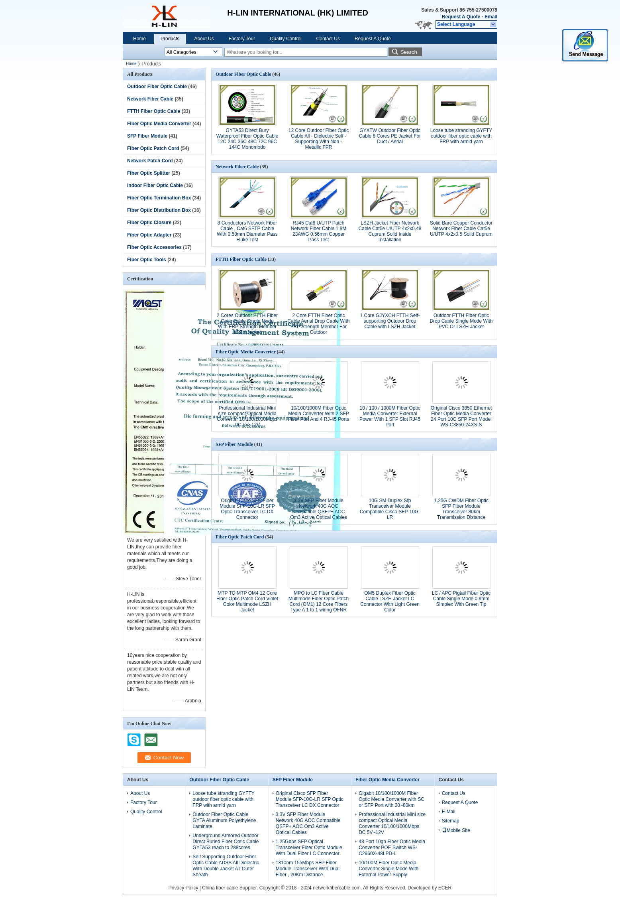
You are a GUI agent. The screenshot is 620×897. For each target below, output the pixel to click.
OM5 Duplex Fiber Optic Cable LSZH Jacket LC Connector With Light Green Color (390, 601)
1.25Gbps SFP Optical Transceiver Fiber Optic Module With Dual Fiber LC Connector (309, 847)
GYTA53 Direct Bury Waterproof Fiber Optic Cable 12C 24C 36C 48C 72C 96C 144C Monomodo (247, 139)
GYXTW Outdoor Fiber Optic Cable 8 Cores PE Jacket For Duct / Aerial (390, 136)
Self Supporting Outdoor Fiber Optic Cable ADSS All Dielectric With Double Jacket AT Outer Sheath (225, 865)
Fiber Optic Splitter (148, 173)
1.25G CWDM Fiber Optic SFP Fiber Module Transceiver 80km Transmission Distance (461, 509)
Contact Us (328, 38)
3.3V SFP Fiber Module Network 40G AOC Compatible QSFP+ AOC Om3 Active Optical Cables (318, 509)
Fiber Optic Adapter (149, 235)
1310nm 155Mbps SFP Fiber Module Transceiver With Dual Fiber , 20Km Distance (307, 868)
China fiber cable (220, 888)
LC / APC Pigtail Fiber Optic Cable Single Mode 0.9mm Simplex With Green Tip (461, 598)
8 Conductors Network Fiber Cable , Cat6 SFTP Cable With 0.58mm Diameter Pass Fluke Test (247, 231)
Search (408, 52)
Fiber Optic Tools (146, 259)
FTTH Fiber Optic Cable (153, 111)
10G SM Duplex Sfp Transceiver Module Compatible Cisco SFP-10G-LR (390, 509)
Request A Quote (461, 17)
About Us (204, 38)
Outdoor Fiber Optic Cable (157, 86)
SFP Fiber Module (147, 136)
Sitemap (450, 821)
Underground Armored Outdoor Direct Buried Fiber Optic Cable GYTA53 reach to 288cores (225, 841)
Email (491, 17)
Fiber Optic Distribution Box (159, 210)
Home (139, 38)
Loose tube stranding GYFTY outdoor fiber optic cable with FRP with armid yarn (461, 136)
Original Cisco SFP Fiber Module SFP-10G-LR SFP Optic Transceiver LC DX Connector (247, 509)
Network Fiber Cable (150, 99)
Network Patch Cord (150, 161)
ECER (444, 888)
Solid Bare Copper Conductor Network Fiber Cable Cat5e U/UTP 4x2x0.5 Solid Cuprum (461, 228)
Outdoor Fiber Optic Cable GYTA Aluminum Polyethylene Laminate (224, 820)
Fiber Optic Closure (149, 222)
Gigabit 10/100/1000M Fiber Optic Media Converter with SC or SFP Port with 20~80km (391, 799)
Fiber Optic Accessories (154, 247)
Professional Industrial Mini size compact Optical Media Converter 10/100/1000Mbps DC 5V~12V (247, 416)
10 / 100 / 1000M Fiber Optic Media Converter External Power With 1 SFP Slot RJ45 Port (389, 416)
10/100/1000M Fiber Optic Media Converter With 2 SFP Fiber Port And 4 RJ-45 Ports (318, 413)
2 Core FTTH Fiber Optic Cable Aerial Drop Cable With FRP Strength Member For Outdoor (318, 324)
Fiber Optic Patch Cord (153, 148)
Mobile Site (456, 830)
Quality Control (285, 38)
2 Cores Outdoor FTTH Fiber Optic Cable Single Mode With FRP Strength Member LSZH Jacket (247, 324)
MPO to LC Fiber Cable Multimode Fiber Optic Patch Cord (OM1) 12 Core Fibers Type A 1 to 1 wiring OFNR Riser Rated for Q (318, 604)
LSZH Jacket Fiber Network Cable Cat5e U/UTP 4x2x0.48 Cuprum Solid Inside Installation (390, 231)
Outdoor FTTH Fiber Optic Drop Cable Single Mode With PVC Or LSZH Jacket (461, 321)
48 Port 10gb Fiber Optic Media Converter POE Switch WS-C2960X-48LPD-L (392, 847)
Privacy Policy (183, 888)
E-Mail (448, 811)
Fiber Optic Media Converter (159, 123)
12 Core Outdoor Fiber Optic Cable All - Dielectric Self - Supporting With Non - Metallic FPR (318, 139)
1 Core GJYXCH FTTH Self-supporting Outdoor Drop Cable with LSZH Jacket (390, 321)
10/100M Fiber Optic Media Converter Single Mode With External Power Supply (388, 868)
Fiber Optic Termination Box (159, 198)
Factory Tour (242, 38)
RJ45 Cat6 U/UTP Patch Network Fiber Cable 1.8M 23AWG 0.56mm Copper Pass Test (318, 231)
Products (170, 38)
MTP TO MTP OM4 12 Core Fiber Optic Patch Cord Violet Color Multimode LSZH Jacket (247, 601)
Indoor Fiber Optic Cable (155, 185)
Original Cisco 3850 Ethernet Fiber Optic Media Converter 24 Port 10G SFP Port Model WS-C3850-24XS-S (461, 416)
